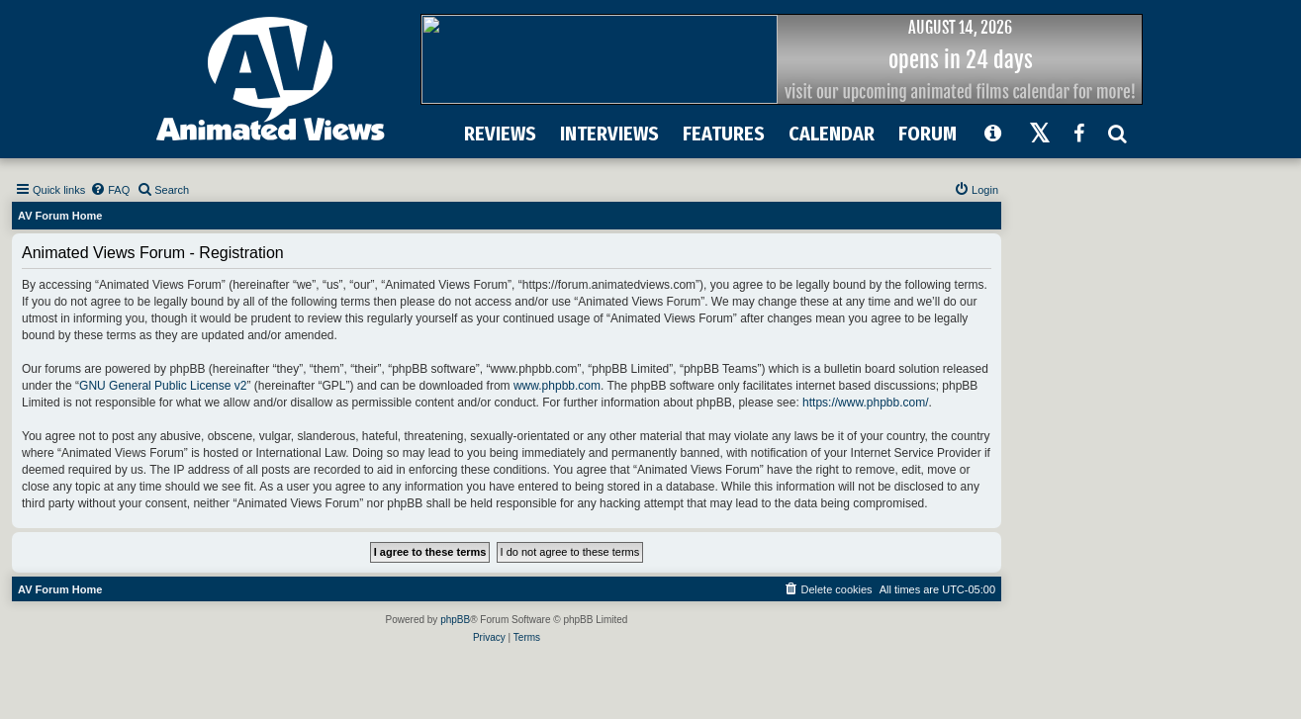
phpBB (455, 619)
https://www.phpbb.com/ (865, 402)
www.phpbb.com (557, 386)
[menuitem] (110, 190)
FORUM (927, 133)
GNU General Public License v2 (162, 386)
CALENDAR (832, 133)
